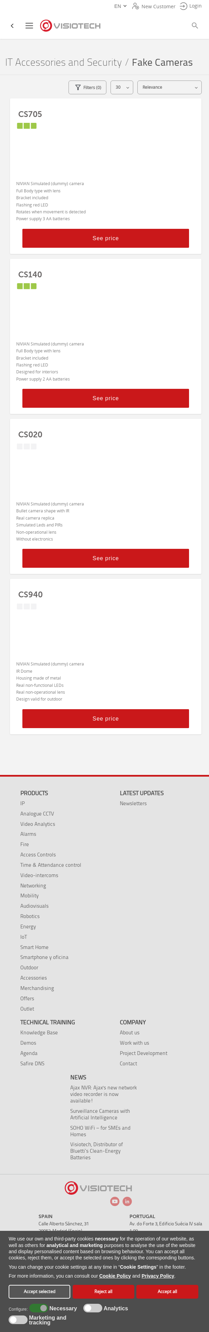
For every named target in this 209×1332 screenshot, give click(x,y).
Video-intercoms (39, 875)
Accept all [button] (167, 1291)
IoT (23, 937)
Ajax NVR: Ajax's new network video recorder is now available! (103, 1094)
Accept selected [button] (39, 1291)
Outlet (27, 1008)
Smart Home (34, 947)
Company (133, 1022)
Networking (33, 885)
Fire (24, 844)
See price (106, 238)
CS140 (30, 274)
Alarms (28, 834)
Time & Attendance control (50, 865)
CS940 (30, 594)
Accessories (33, 977)
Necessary (62, 1308)
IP (22, 803)
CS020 (30, 434)
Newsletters (133, 803)
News (78, 1077)
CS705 (30, 114)
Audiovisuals (34, 906)
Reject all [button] (103, 1291)
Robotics (30, 916)
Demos (28, 1043)
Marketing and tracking (47, 1320)
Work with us (134, 1043)
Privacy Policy (158, 1276)
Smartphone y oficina (44, 957)
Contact (128, 1063)
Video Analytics (37, 824)
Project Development (143, 1053)
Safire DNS (32, 1063)
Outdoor (29, 967)
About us (129, 1032)
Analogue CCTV (37, 813)
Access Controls (38, 854)
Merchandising (37, 988)
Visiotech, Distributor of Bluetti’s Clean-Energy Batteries (96, 1151)
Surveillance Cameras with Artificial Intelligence (100, 1114)
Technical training (47, 1022)
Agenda (29, 1053)
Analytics (115, 1308)
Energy (28, 926)
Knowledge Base (39, 1032)
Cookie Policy (115, 1276)
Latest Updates (142, 793)
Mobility (29, 895)
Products (34, 793)
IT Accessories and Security (63, 62)
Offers (27, 998)
